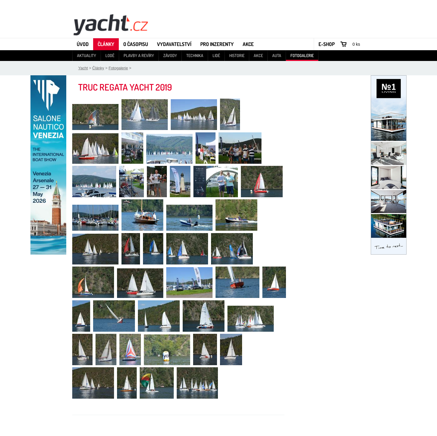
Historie (236, 55)
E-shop (326, 44)
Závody (170, 55)
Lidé (216, 55)
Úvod (83, 44)
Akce (248, 44)
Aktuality (86, 55)
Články (106, 44)
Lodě (109, 55)
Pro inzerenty (217, 44)
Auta (276, 55)
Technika (194, 55)
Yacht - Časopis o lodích (110, 24)
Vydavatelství (174, 44)
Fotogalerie (302, 55)
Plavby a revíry (139, 55)
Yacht (83, 68)
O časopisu (135, 44)
